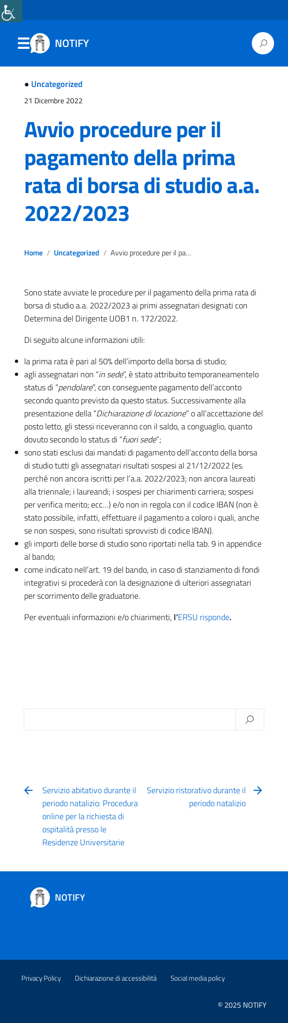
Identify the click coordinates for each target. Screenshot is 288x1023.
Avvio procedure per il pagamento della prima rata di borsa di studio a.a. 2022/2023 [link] (141, 171)
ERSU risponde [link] (203, 617)
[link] (11, 11)
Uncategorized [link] (57, 84)
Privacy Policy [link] (41, 978)
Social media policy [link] (197, 978)
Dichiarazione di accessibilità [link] (116, 978)
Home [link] (33, 252)
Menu (23, 43)
